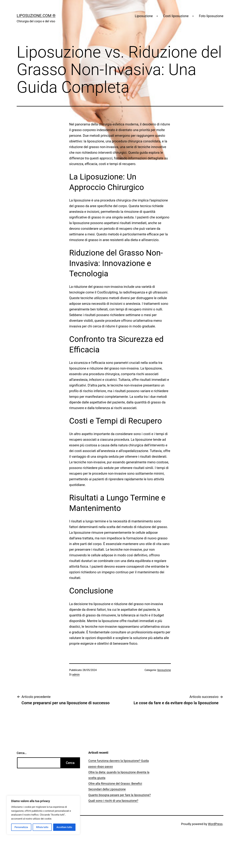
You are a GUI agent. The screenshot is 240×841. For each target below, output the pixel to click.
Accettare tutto (64, 827)
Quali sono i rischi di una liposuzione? (113, 800)
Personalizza (21, 827)
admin (76, 674)
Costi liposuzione (176, 16)
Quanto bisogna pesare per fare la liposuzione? (119, 795)
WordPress (215, 824)
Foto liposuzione (211, 16)
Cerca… (21, 753)
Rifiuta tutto (42, 827)
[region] (43, 815)
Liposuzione (144, 16)
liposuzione (164, 670)
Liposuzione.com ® (36, 15)
